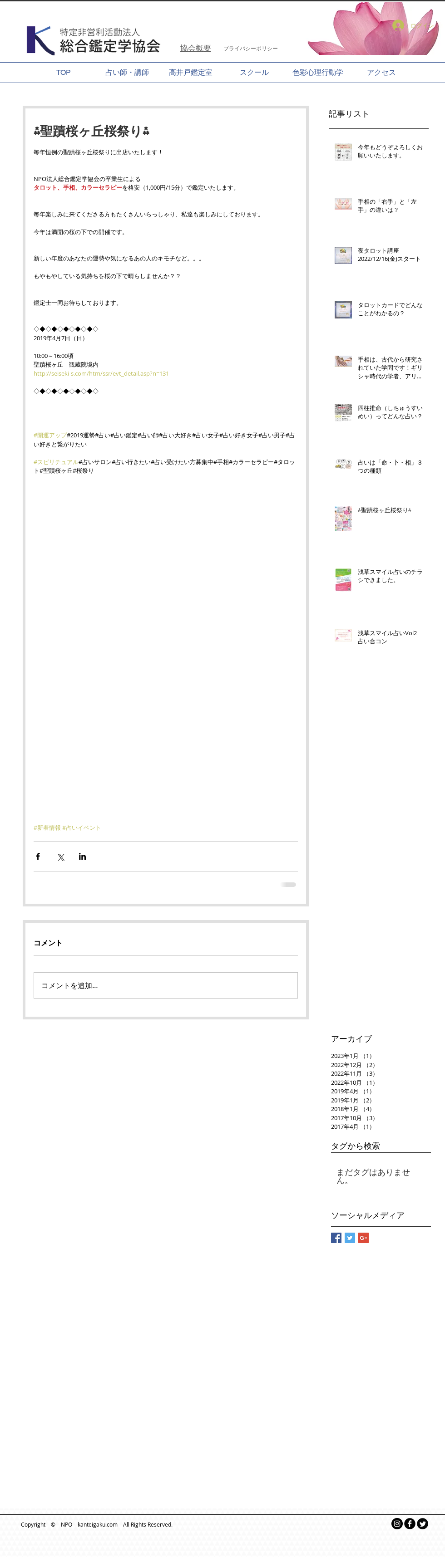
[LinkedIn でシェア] (82, 856)
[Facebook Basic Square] (336, 1238)
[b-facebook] (409, 1523)
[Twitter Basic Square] (350, 1238)
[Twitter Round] (422, 1523)
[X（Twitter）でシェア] (60, 856)
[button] (365, 28)
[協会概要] (195, 48)
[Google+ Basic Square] (363, 1238)
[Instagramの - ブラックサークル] (397, 1523)
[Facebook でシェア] (38, 856)
